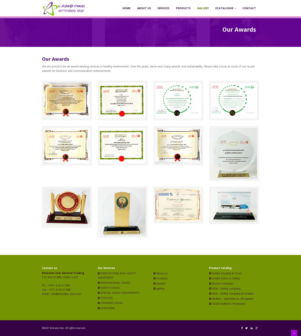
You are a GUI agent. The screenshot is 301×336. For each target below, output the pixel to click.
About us (162, 273)
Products (183, 8)
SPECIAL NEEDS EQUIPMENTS (120, 293)
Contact (249, 8)
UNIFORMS (108, 308)
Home (126, 8)
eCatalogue (225, 8)
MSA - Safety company (226, 288)
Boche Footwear (222, 283)
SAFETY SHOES (110, 288)
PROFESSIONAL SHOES (115, 283)
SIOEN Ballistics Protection (229, 303)
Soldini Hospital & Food (226, 273)
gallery (160, 288)
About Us (144, 8)
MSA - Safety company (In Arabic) (233, 293)
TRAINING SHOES (112, 303)
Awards (161, 283)
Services (163, 8)
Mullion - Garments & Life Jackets (233, 298)
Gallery (203, 8)
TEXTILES (107, 298)
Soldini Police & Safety (226, 278)
